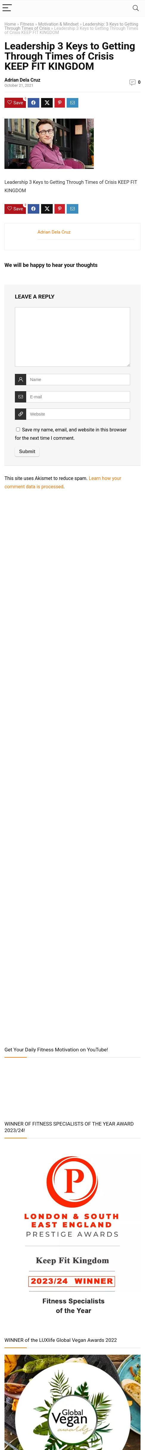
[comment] (72, 337)
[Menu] (7, 8)
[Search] (136, 8)
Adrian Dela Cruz (22, 80)
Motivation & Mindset (58, 24)
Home (10, 24)
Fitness (27, 24)
